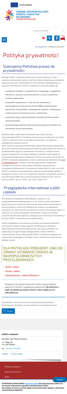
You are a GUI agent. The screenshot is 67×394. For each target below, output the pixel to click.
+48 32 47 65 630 (12, 348)
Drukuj (10, 311)
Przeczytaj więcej (31, 383)
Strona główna (40, 47)
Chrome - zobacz (12, 271)
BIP (62, 38)
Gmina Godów (17, 354)
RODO (5, 354)
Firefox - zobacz (12, 267)
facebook (57, 38)
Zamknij (60, 380)
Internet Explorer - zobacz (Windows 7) (22, 275)
